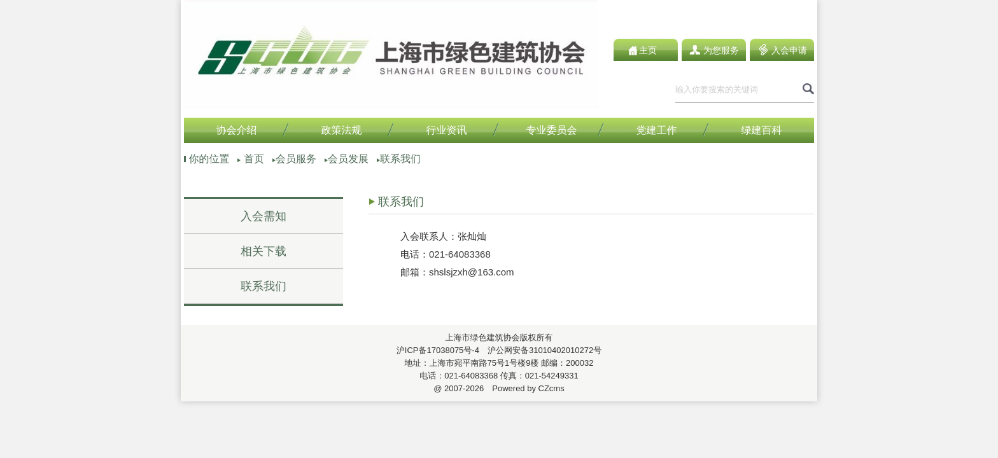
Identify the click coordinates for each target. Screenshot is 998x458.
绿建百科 (761, 130)
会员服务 (296, 158)
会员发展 (348, 158)
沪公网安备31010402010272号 (540, 350)
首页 (254, 158)
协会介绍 (236, 130)
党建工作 (656, 130)
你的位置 (208, 158)
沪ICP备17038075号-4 (438, 350)
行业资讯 (446, 130)
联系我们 (400, 158)
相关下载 (263, 251)
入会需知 (263, 216)
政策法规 (341, 130)
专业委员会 (551, 130)
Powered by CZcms (524, 388)
